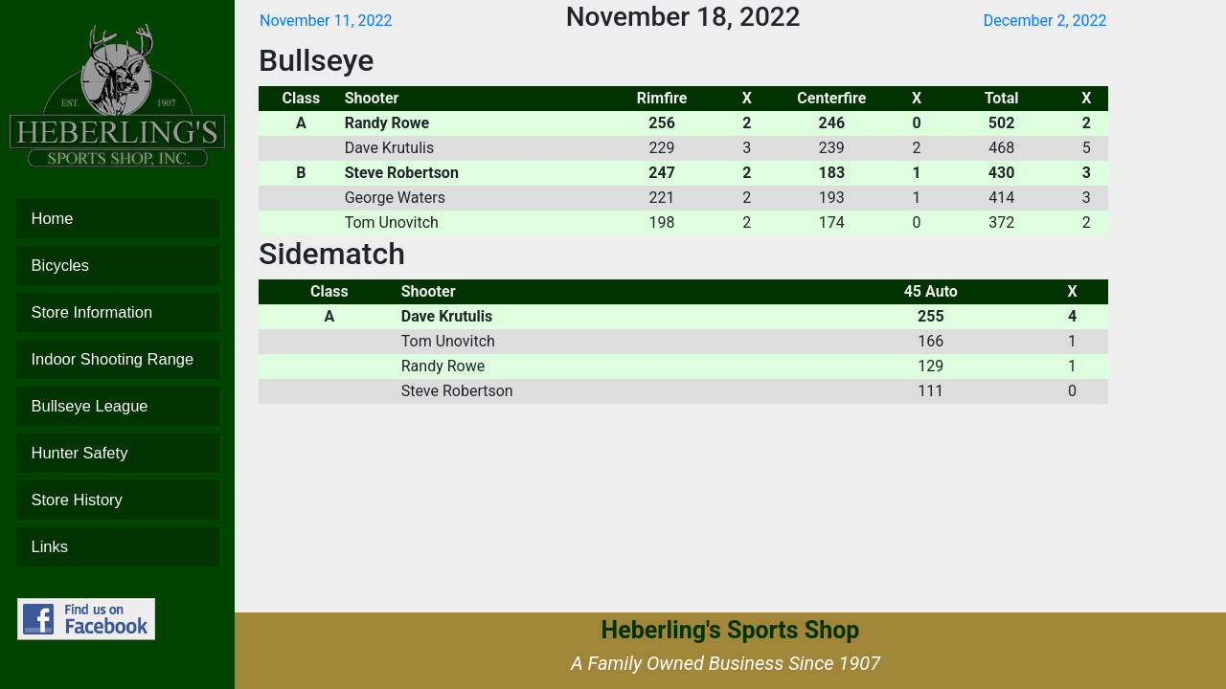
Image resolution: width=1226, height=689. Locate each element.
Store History (117, 500)
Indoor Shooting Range (117, 359)
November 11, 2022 (326, 20)
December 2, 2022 (1045, 20)
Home (117, 218)
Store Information (117, 312)
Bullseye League (117, 406)
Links (117, 547)
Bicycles (117, 265)
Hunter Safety (117, 453)
